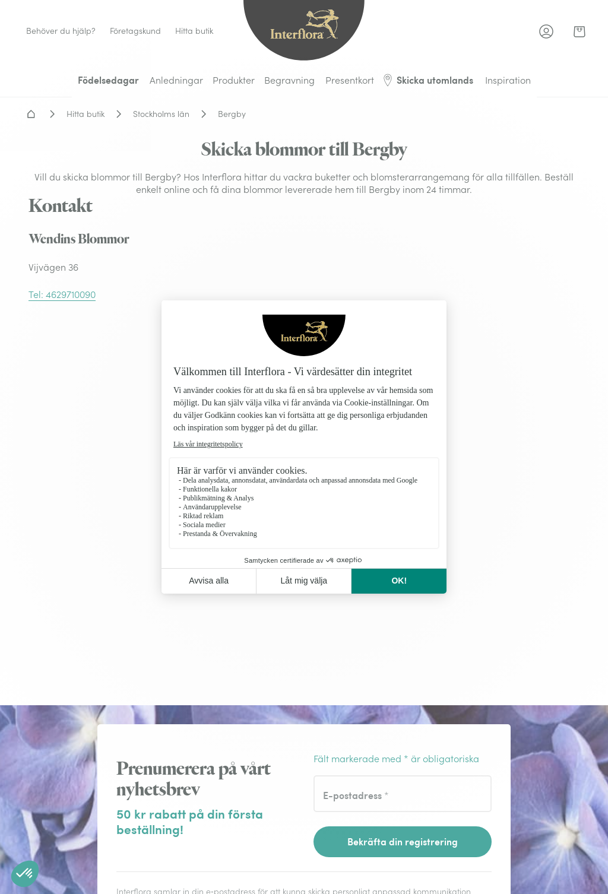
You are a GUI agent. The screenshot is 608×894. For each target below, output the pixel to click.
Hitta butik (85, 114)
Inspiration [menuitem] (508, 80)
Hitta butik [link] (194, 31)
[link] (579, 31)
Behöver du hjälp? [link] (61, 31)
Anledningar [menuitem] (176, 80)
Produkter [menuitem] (234, 80)
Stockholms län (161, 114)
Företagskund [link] (135, 31)
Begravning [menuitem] (289, 80)
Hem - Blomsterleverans (31, 114)
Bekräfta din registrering (402, 841)
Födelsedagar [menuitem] (108, 80)
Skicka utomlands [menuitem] (427, 80)
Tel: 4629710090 (62, 294)
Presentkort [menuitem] (349, 80)
